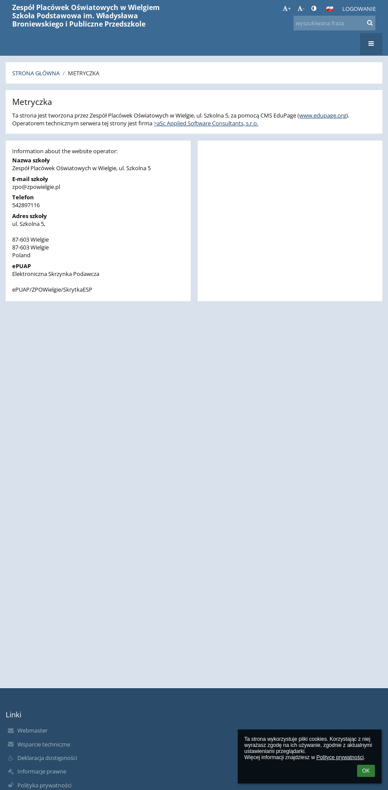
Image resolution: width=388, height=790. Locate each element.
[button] (329, 8)
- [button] (300, 8)
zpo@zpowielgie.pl (36, 187)
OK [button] (366, 771)
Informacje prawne (41, 771)
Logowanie (359, 9)
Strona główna (36, 73)
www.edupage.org (322, 115)
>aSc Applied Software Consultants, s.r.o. (206, 123)
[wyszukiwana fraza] (334, 23)
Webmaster (32, 730)
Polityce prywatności (340, 757)
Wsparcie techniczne (43, 744)
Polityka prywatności (44, 785)
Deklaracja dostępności (47, 758)
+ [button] (287, 8)
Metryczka (83, 73)
